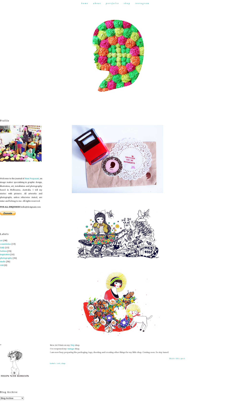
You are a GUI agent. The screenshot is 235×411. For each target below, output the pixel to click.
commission (5, 244)
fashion (3, 251)
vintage (70, 349)
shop (63, 363)
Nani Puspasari (32, 178)
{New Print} (58, 120)
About (97, 3)
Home (84, 3)
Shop (127, 3)
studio (3, 262)
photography (6, 258)
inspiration (5, 254)
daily (2, 248)
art (1, 240)
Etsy (72, 345)
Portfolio (112, 3)
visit (2, 265)
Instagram (142, 3)
